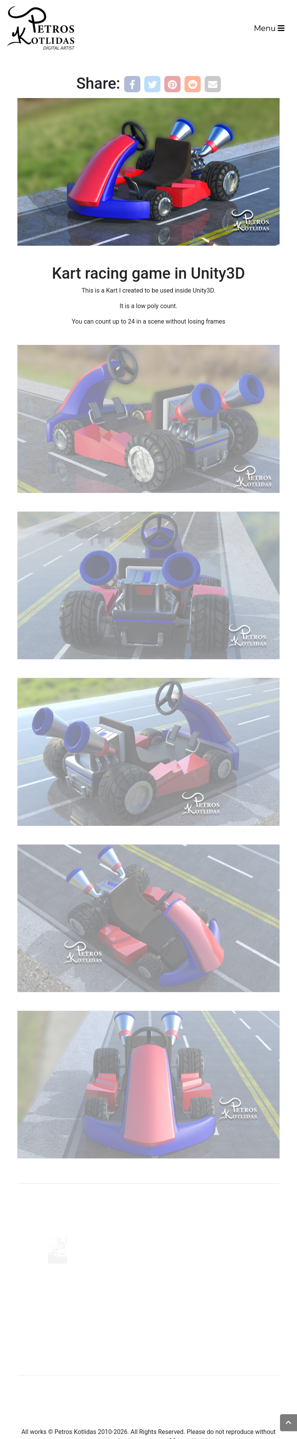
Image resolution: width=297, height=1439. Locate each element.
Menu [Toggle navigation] (269, 28)
